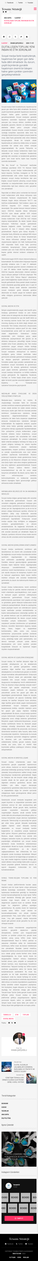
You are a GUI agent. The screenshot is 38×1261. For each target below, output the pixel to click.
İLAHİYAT (18, 18)
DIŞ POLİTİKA (6, 1118)
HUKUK (4, 1107)
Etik (16, 1015)
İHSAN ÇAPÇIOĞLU (16, 43)
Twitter (19, 2)
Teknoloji (7, 1015)
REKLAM (26, 1257)
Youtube (29, 2)
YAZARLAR (5, 1111)
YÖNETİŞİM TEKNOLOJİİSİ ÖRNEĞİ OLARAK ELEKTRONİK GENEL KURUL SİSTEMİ (13, 1080)
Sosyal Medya (8, 1019)
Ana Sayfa (7, 18)
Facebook (9, 2)
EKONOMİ (5, 1103)
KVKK (19, 1257)
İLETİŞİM (12, 1257)
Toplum (26, 1015)
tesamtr (16, 1185)
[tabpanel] (19, 1149)
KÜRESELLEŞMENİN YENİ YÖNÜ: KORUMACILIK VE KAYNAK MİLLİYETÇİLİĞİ (18, 1157)
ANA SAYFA (5, 1114)
